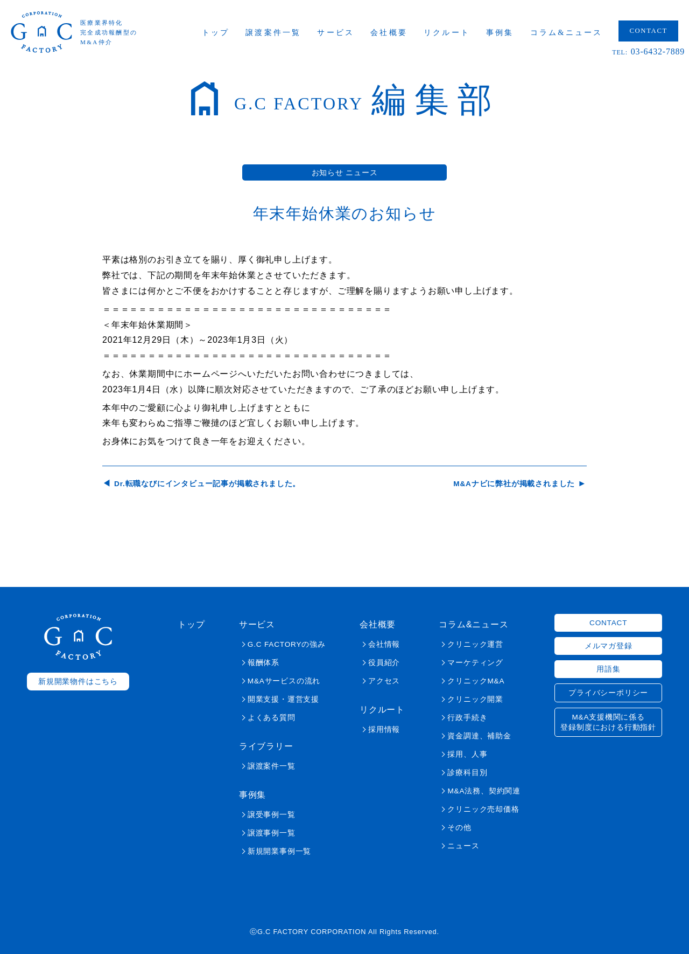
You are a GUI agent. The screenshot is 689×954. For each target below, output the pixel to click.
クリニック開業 (475, 699)
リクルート (447, 32)
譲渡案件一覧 (273, 32)
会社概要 (388, 32)
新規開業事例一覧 (279, 851)
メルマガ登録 (608, 646)
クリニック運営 (475, 644)
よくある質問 (272, 718)
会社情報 (384, 644)
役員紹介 (384, 663)
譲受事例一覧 (272, 815)
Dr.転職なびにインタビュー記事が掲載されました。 (207, 484)
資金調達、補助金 (479, 736)
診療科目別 (467, 773)
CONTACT (648, 30)
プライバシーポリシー (608, 693)
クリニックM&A (475, 681)
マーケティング (475, 663)
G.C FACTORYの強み (287, 644)
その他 (459, 828)
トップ (216, 32)
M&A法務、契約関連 (483, 791)
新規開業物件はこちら (78, 682)
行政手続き (467, 718)
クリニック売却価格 (483, 809)
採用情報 (384, 729)
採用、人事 (467, 754)
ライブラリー (266, 746)
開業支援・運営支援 (283, 699)
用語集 (608, 669)
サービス (335, 32)
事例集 (500, 32)
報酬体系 (263, 663)
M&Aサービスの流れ (284, 681)
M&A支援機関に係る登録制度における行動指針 (608, 722)
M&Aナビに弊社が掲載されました (514, 484)
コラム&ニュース (566, 32)
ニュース (463, 846)
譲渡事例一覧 (272, 833)
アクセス (384, 681)
